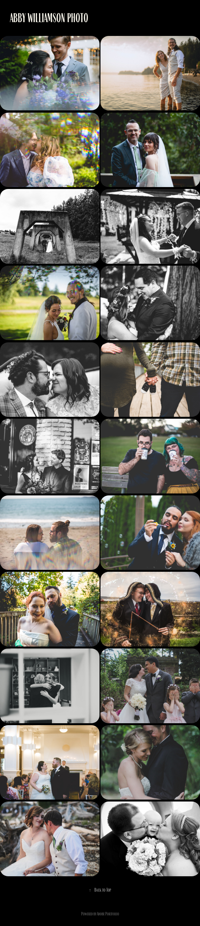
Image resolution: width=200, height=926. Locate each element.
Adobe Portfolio (108, 913)
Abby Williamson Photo (49, 17)
